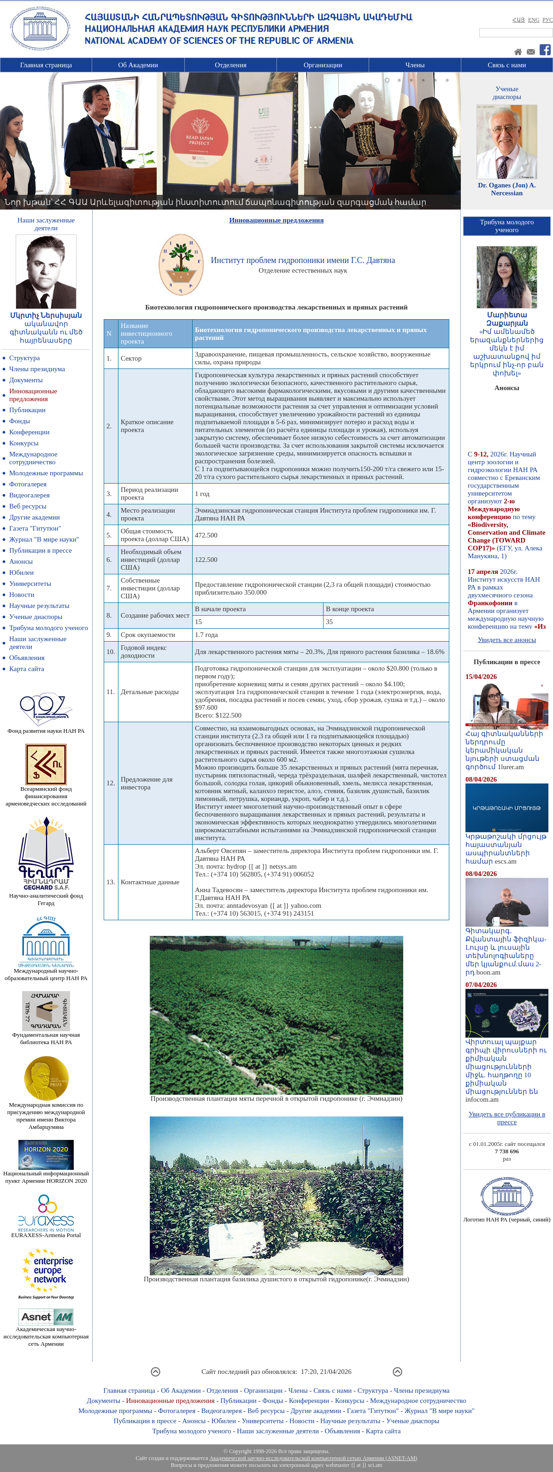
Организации (323, 65)
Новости (21, 594)
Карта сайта (26, 668)
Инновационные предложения (33, 395)
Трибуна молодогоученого (507, 226)
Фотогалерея (28, 484)
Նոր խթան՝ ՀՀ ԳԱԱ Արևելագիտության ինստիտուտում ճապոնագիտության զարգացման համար (215, 202)
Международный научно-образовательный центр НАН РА (46, 971)
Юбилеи (21, 572)
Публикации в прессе (40, 550)
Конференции (29, 432)
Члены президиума (37, 369)
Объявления (27, 657)
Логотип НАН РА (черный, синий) (506, 1216)
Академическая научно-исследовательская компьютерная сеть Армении (45, 1333)
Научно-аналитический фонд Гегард (46, 896)
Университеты (30, 583)
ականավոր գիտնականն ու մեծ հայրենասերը (46, 332)
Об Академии (138, 65)
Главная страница (46, 65)
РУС (547, 20)
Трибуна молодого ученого (48, 627)
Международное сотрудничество (33, 458)
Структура (24, 358)
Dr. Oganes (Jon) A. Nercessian (507, 189)
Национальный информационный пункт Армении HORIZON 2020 (46, 1174)
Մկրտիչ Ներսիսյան (46, 315)
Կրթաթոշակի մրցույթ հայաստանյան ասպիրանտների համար (506, 845)
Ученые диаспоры (35, 616)
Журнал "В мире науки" (44, 539)
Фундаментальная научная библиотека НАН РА (46, 1036)
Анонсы (21, 561)
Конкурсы (24, 443)
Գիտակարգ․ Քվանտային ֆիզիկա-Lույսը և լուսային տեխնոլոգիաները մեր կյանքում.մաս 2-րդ (506, 948)
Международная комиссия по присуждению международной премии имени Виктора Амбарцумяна (46, 1113)
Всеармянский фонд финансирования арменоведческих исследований (46, 793)
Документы (26, 380)
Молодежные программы (46, 473)
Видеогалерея (29, 495)
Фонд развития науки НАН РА (45, 728)
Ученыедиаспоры (507, 92)
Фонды (19, 421)
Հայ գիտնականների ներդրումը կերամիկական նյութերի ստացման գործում (506, 747)
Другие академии (34, 517)
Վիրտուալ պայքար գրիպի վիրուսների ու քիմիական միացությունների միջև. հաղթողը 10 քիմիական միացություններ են (506, 1063)
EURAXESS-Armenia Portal (46, 1232)
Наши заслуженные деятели (278, 1431)
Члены (415, 65)
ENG (534, 20)
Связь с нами (507, 65)
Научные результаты (39, 605)
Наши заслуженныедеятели (46, 224)
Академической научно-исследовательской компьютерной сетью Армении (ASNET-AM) (313, 1458)
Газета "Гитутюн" (35, 528)
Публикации (27, 410)
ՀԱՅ (518, 20)
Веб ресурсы (28, 506)
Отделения (231, 65)
